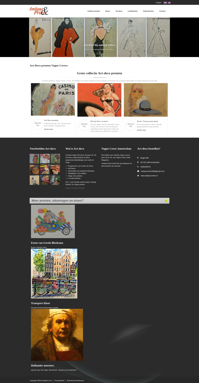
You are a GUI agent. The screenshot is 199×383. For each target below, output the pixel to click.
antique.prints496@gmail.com (152, 171)
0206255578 (146, 167)
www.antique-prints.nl (149, 176)
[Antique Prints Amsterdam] (38, 11)
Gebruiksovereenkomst (75, 380)
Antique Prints (106, 163)
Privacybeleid (59, 380)
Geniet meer (48, 129)
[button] (15, 37)
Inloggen (159, 2)
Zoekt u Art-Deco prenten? (75, 188)
